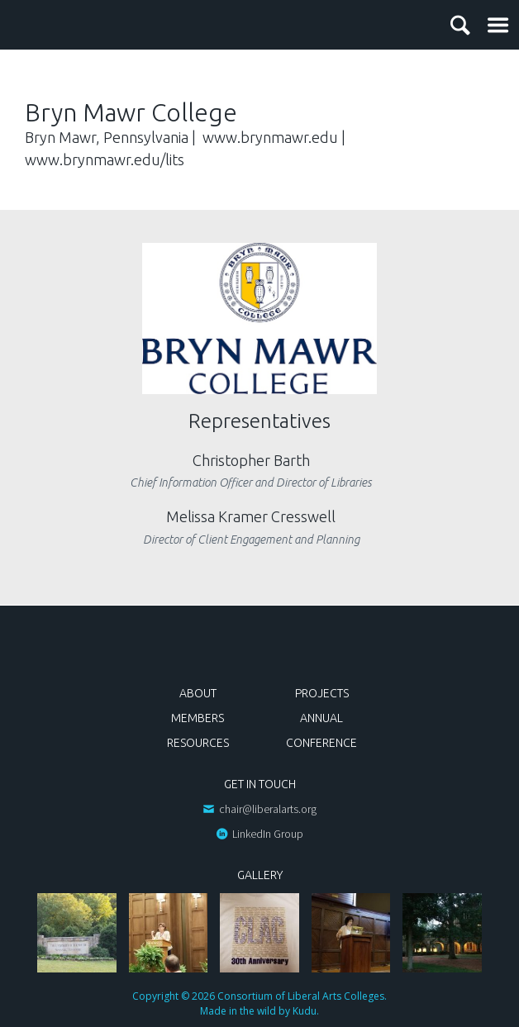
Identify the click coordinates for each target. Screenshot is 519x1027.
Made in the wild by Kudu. (259, 1011)
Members (197, 718)
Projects (322, 693)
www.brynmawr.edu (270, 137)
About (198, 693)
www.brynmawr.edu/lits (104, 159)
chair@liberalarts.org (268, 808)
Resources (198, 742)
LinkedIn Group (267, 833)
